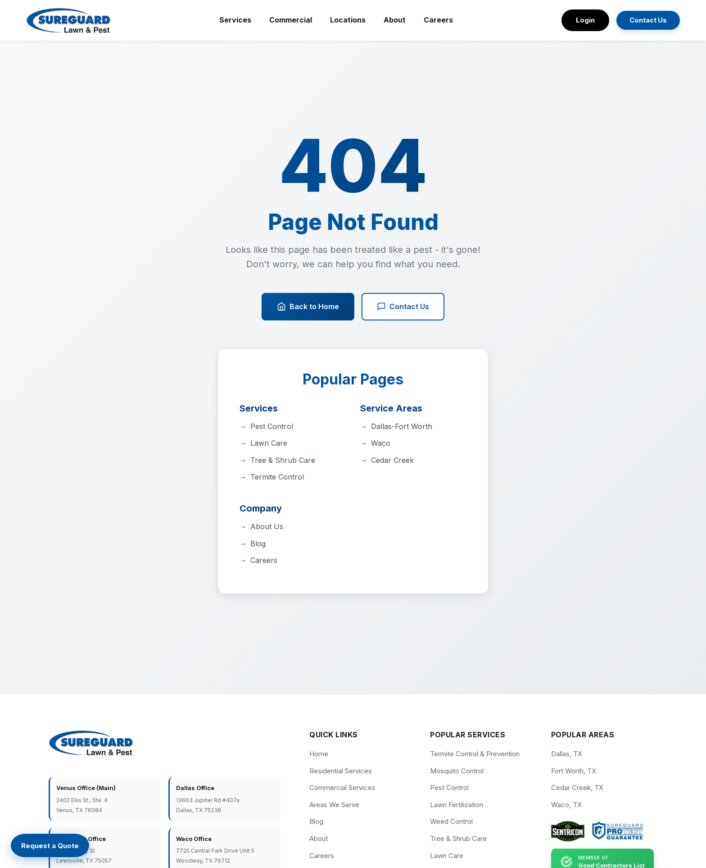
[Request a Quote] (50, 845)
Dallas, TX (566, 753)
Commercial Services (342, 787)
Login (582, 20)
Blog (258, 543)
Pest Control (271, 426)
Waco (380, 443)
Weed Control (451, 821)
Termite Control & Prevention (475, 753)
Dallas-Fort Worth (401, 426)
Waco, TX (566, 804)
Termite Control (277, 476)
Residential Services (340, 771)
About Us (266, 526)
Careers (437, 19)
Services (234, 19)
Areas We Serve (334, 804)
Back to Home (308, 306)
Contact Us (646, 20)
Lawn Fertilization (456, 804)
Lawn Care (268, 443)
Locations (346, 19)
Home (318, 753)
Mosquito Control (457, 771)
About (393, 19)
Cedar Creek (392, 460)
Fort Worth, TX (573, 771)
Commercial (289, 19)
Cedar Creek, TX (577, 787)
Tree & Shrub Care (282, 460)
